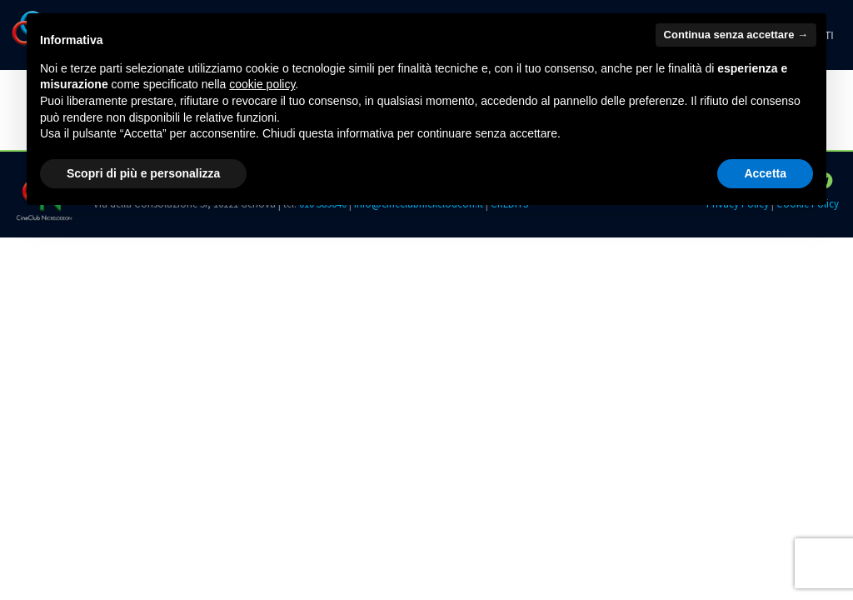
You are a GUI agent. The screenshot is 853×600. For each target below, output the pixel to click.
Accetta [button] (765, 173)
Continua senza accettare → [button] (736, 34)
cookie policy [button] (262, 84)
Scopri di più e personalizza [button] (143, 173)
